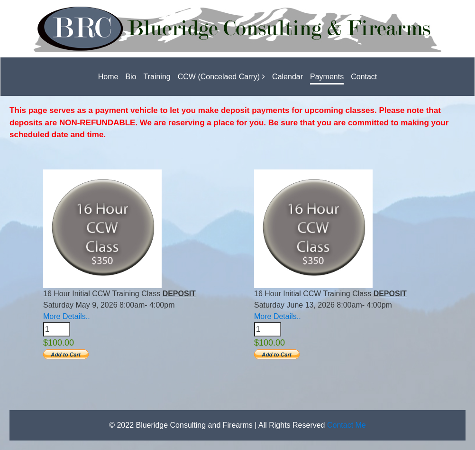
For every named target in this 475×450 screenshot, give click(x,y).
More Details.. (66, 316)
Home (108, 77)
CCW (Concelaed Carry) (219, 77)
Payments (327, 77)
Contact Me (346, 425)
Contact (364, 77)
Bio (130, 77)
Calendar (287, 77)
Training (157, 77)
